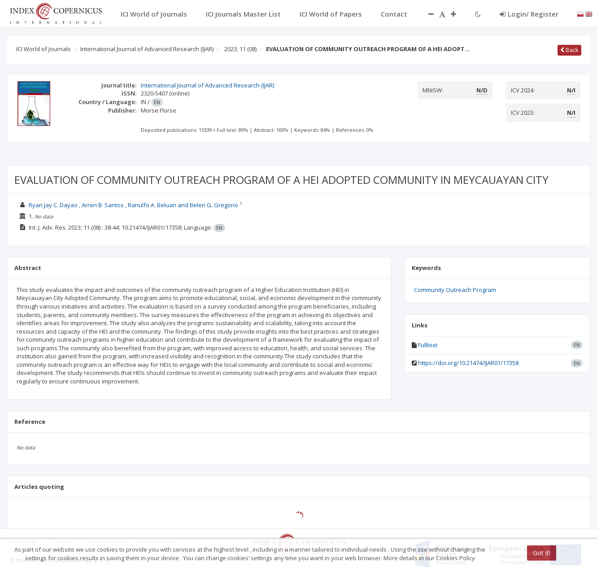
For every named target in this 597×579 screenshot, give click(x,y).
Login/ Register (529, 13)
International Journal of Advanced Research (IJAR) (147, 49)
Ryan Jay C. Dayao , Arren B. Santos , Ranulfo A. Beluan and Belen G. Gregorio (133, 205)
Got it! (541, 553)
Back (569, 50)
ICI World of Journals (43, 49)
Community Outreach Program (455, 290)
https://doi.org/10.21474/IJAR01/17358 (468, 363)
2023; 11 (240, 49)
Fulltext (427, 345)
